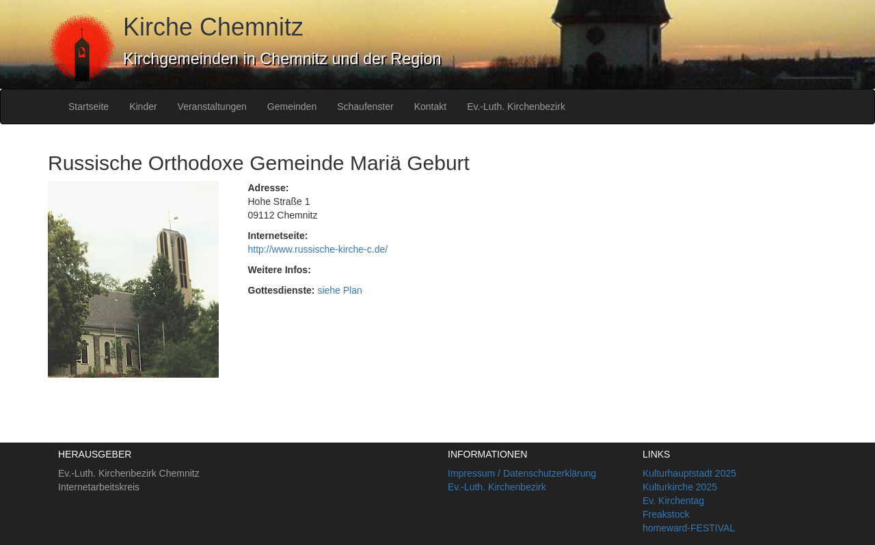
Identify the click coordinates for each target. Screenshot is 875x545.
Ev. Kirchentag (673, 500)
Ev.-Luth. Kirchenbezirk (516, 106)
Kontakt (430, 106)
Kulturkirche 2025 (680, 486)
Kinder (143, 106)
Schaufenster (365, 106)
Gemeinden (292, 106)
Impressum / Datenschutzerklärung (522, 473)
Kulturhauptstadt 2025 (689, 473)
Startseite (88, 106)
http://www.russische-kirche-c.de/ (318, 249)
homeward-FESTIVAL (689, 527)
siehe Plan (339, 290)
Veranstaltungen (212, 106)
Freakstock (666, 514)
